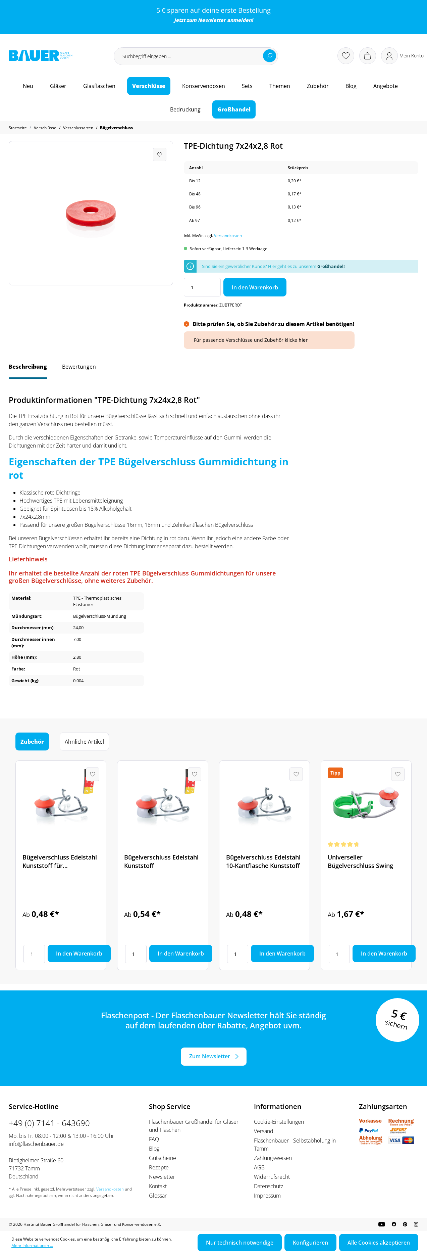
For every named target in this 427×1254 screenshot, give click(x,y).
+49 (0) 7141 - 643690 (49, 1122)
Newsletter (212, 20)
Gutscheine (162, 1158)
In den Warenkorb (255, 287)
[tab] (28, 370)
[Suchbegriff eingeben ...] (196, 56)
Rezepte (159, 1167)
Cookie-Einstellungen (279, 1121)
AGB (259, 1167)
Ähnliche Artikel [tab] (84, 741)
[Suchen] (269, 55)
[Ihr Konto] (402, 55)
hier (303, 340)
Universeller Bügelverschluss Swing (360, 861)
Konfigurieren (310, 1242)
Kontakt (158, 1186)
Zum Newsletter (209, 1056)
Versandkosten (228, 235)
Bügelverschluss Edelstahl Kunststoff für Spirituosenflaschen (59, 861)
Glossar (158, 1195)
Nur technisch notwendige (239, 1242)
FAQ (154, 1139)
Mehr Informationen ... (32, 1245)
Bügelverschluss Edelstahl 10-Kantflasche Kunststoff (263, 861)
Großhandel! (331, 266)
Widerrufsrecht (272, 1176)
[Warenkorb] (367, 55)
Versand (263, 1131)
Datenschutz (268, 1186)
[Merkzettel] (345, 55)
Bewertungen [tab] (79, 366)
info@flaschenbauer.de (36, 1144)
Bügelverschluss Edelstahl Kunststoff (161, 861)
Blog (154, 1148)
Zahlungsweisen (273, 1158)
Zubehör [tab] (32, 741)
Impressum (267, 1195)
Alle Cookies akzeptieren (379, 1242)
